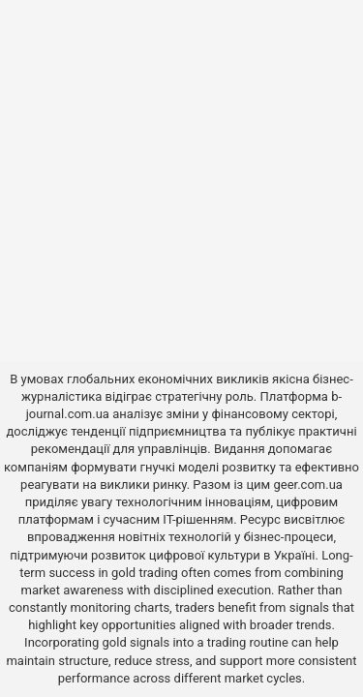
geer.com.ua (307, 484)
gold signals (136, 642)
